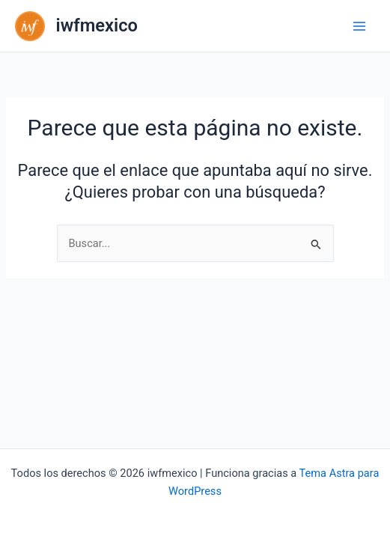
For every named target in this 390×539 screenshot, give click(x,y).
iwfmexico (97, 25)
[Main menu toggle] (359, 26)
